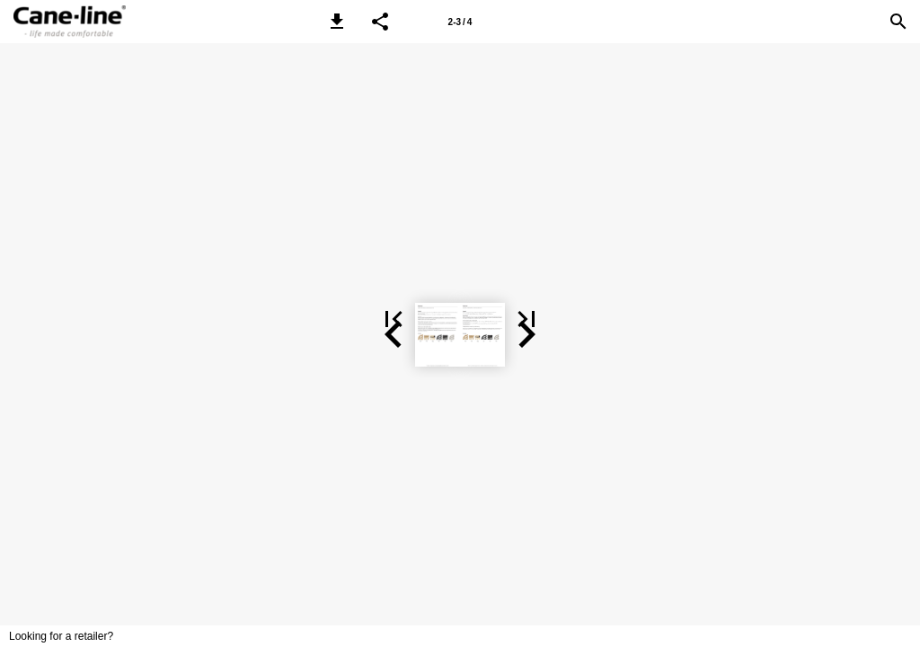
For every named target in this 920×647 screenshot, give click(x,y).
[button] (336, 21)
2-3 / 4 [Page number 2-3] (460, 22)
